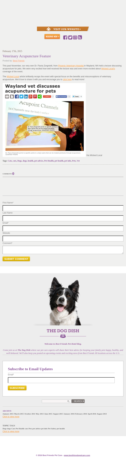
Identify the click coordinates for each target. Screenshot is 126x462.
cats (14, 161)
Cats (10, 161)
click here (67, 79)
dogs (25, 161)
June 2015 (48, 414)
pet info (67, 161)
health (30, 161)
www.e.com (77, 455)
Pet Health (48, 161)
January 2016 (69, 414)
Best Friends (18, 61)
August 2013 (102, 414)
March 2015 (19, 414)
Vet (78, 161)
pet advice (38, 161)
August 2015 (58, 414)
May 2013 (40, 414)
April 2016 (92, 414)
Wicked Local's (108, 68)
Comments (7, 174)
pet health (59, 161)
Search (78, 401)
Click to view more (11, 416)
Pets (74, 161)
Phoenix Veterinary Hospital (71, 66)
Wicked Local (13, 76)
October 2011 (29, 414)
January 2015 (8, 414)
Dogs (19, 161)
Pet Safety (52, 429)
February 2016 (81, 414)
